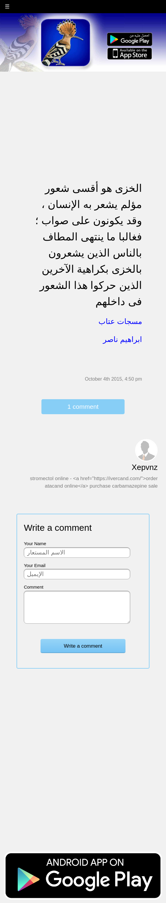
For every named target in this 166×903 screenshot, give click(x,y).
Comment (33, 587)
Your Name (35, 543)
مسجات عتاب (120, 321)
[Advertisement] (83, 114)
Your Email (34, 565)
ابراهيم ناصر (122, 339)
